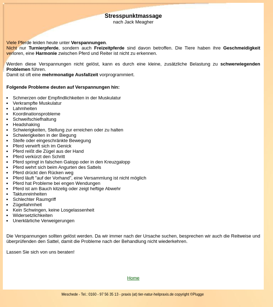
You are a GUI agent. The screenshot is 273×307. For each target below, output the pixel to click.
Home (133, 278)
